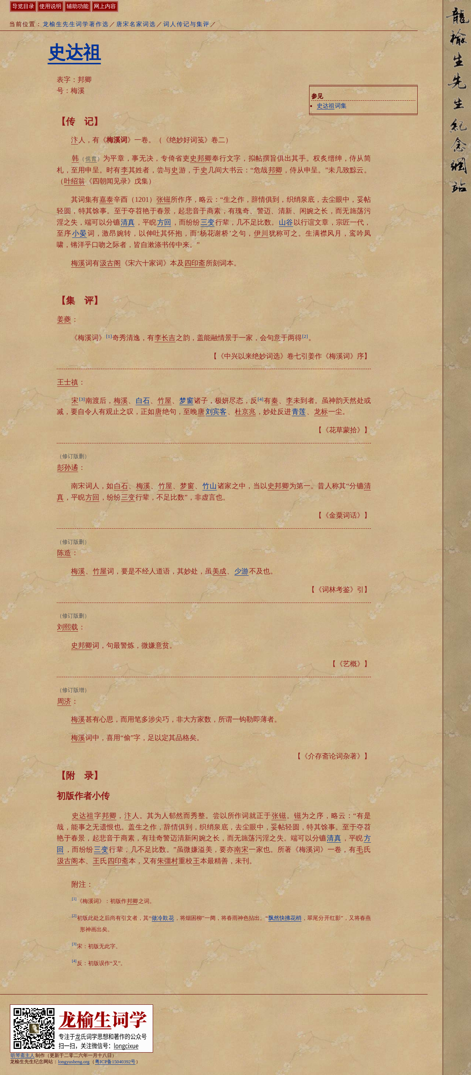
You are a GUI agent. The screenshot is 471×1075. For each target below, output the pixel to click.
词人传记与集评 (186, 24)
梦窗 (186, 400)
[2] (305, 336)
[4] (260, 399)
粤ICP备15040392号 (115, 1061)
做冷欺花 (163, 918)
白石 (143, 400)
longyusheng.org (73, 1061)
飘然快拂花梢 (284, 918)
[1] (109, 336)
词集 (331, 105)
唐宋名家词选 (136, 24)
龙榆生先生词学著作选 (76, 24)
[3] (82, 399)
